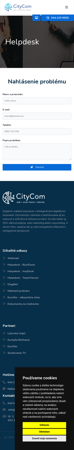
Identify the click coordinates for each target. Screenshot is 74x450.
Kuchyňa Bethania (19, 340)
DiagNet (13, 284)
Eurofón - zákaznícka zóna (24, 297)
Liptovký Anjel (17, 333)
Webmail (13, 258)
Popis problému (11, 140)
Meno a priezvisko (13, 94)
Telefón (7, 125)
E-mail (6, 109)
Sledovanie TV (17, 353)
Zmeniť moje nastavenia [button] (44, 438)
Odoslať (37, 167)
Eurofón (12, 346)
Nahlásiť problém (19, 291)
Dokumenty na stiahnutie (23, 304)
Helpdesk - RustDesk (21, 265)
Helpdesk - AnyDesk (21, 271)
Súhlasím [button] (44, 425)
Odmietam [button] (44, 431)
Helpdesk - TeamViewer (23, 278)
